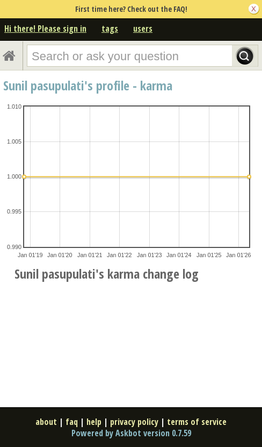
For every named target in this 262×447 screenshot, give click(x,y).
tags (109, 28)
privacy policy (134, 422)
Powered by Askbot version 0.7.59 (131, 433)
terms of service (197, 422)
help (93, 422)
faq (72, 422)
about (46, 422)
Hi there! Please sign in (45, 28)
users (142, 28)
